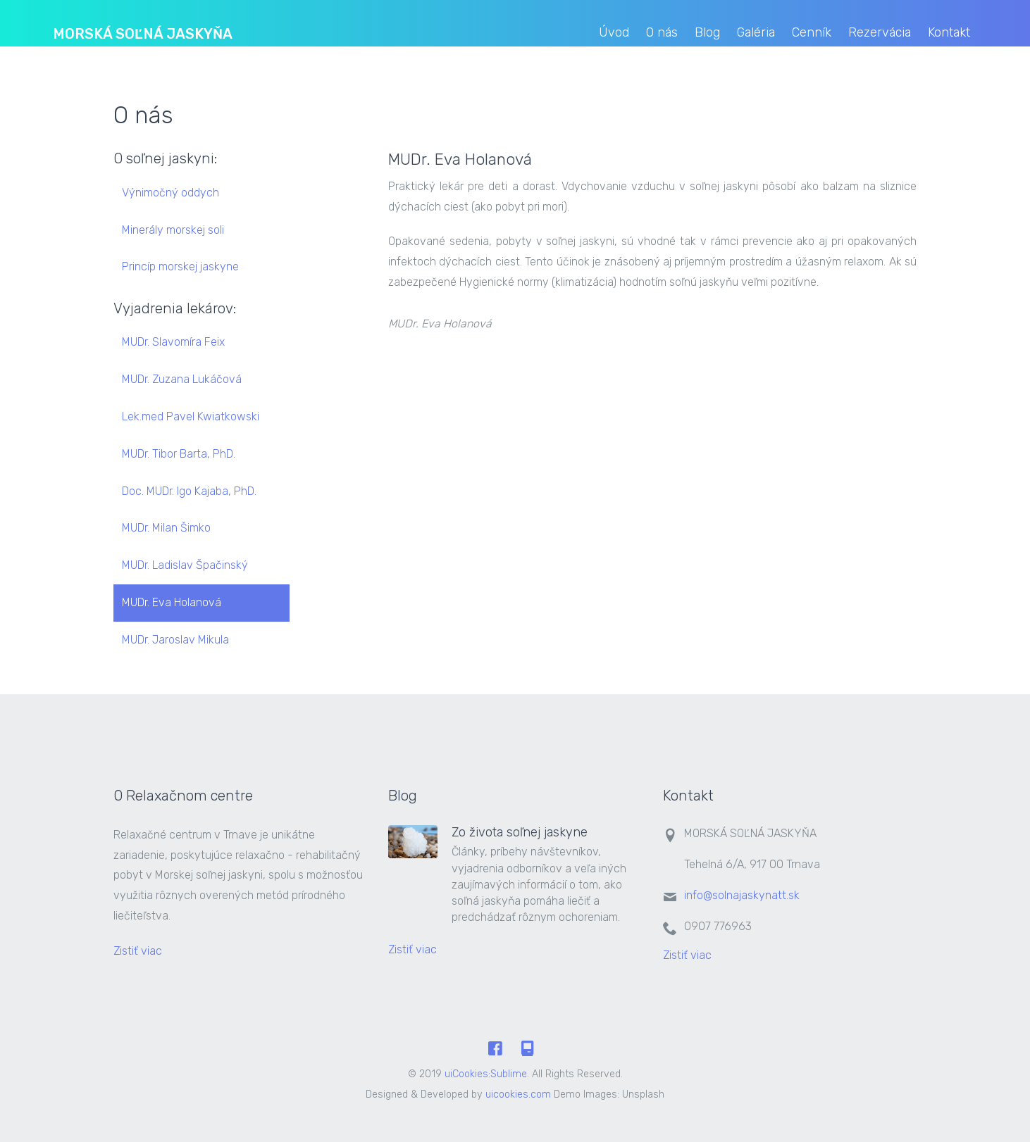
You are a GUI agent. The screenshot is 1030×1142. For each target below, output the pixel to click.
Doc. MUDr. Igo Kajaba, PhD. (189, 491)
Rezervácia (879, 32)
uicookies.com (518, 1094)
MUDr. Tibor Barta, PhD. (178, 453)
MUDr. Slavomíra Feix (173, 342)
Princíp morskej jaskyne (180, 266)
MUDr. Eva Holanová (171, 602)
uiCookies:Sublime (486, 1074)
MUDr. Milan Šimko (166, 527)
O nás (662, 32)
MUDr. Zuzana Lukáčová (182, 379)
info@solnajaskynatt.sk (742, 895)
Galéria (756, 32)
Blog (707, 32)
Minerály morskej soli (173, 230)
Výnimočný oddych (170, 192)
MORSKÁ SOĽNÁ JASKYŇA (142, 33)
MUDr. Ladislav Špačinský (185, 565)
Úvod (614, 32)
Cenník (811, 32)
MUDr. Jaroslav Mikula (175, 639)
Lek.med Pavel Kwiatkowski (190, 416)
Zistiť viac (139, 951)
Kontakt (949, 32)
